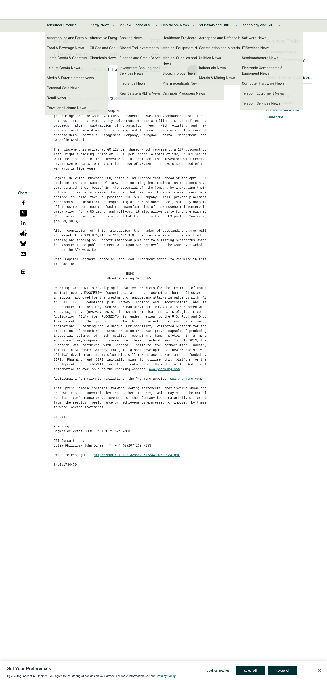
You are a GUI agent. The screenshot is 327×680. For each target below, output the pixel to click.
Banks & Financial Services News (135, 25)
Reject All (250, 672)
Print (270, 89)
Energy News (99, 25)
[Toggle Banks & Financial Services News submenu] (156, 25)
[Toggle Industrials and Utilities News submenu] (236, 25)
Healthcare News (175, 25)
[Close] (320, 672)
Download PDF (278, 96)
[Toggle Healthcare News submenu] (193, 25)
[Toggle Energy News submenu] (113, 25)
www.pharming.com (164, 369)
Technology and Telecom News (258, 25)
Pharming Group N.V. (153, 69)
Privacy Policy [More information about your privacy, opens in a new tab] (166, 677)
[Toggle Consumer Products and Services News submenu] (84, 25)
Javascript (274, 117)
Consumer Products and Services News (63, 25)
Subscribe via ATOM (282, 110)
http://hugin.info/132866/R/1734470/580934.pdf (137, 455)
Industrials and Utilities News (215, 25)
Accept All (283, 672)
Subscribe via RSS (281, 103)
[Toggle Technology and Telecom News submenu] (279, 25)
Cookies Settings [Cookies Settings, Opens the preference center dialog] (218, 672)
